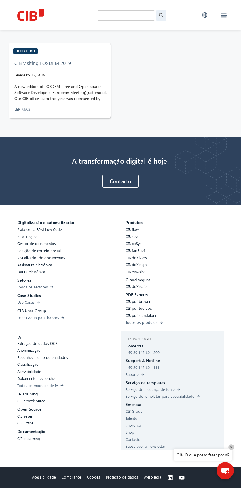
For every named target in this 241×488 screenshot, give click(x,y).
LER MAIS (22, 109)
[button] (204, 15)
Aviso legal (153, 476)
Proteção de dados (122, 476)
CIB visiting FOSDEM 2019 (42, 63)
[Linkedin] (170, 478)
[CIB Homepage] (56, 15)
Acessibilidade (44, 476)
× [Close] (231, 447)
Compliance (71, 476)
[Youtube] (182, 478)
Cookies (93, 476)
